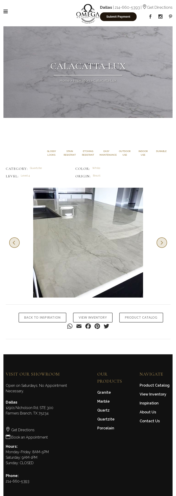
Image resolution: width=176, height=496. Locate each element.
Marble (103, 401)
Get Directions (157, 7)
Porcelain (105, 428)
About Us (148, 412)
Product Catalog (155, 385)
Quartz (103, 410)
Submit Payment (118, 16)
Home (65, 81)
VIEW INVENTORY (93, 317)
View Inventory (153, 394)
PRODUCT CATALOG (141, 317)
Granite (104, 392)
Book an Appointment (27, 437)
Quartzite (105, 419)
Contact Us (150, 421)
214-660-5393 (127, 7)
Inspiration (81, 81)
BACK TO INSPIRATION (42, 317)
